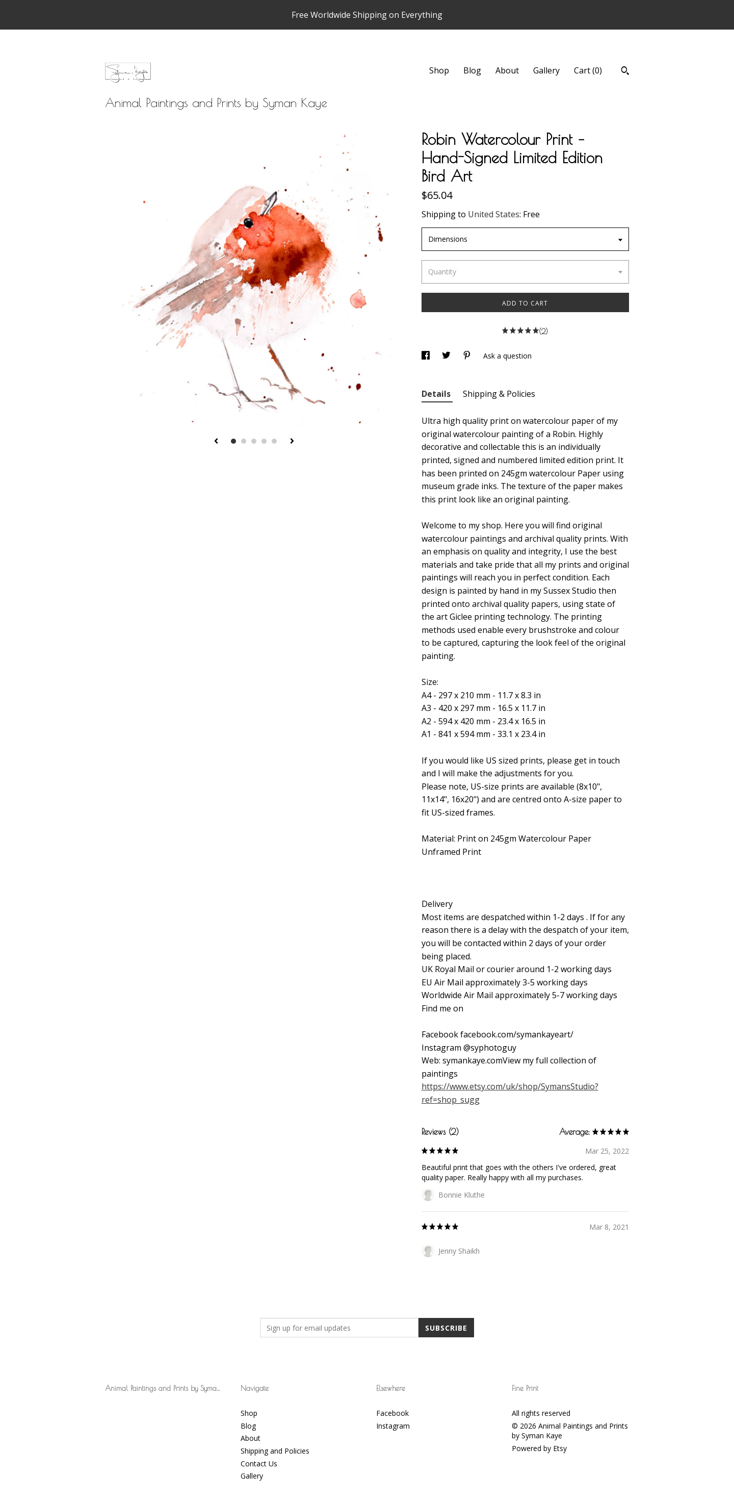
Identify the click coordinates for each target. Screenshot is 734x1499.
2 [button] (243, 441)
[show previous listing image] (216, 441)
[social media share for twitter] (447, 356)
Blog (472, 70)
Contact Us (259, 1463)
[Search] (625, 72)
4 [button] (264, 441)
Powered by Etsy (539, 1448)
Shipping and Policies (275, 1451)
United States (493, 214)
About (507, 70)
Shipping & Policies (499, 393)
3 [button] (253, 441)
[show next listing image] (292, 441)
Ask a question (507, 356)
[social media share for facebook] (427, 356)
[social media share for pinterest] (468, 356)
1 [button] (233, 441)
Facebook (392, 1413)
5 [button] (274, 441)
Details (437, 393)
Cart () (588, 70)
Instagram (393, 1426)
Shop (439, 70)
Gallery (546, 70)
